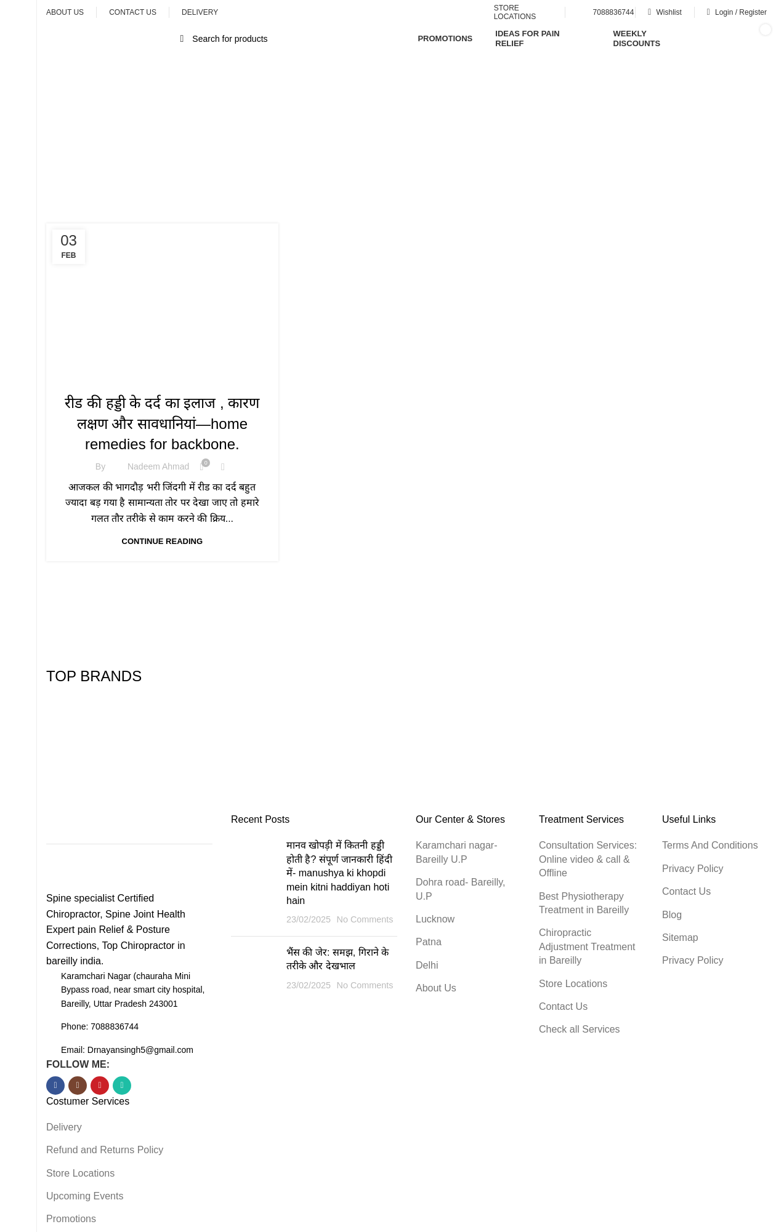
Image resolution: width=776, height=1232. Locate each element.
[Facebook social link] (55, 1085)
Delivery (64, 1127)
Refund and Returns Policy (104, 1150)
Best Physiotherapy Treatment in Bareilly (584, 903)
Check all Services (579, 1029)
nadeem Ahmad (158, 466)
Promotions (71, 1219)
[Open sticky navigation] (113, 38)
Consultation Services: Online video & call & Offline (588, 859)
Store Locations (80, 1173)
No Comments (364, 919)
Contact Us (563, 1006)
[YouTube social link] (100, 1085)
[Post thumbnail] (254, 882)
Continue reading (162, 541)
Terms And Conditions (710, 845)
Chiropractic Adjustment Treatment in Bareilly (587, 946)
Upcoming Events (84, 1196)
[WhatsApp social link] (122, 1085)
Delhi (427, 965)
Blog (672, 915)
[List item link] (129, 1026)
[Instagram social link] (77, 1085)
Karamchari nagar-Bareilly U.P (457, 852)
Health (162, 376)
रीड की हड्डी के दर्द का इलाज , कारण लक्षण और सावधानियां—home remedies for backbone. (162, 423)
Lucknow (435, 919)
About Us (436, 988)
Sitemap (680, 937)
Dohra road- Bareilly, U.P (461, 889)
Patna (429, 942)
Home (339, 154)
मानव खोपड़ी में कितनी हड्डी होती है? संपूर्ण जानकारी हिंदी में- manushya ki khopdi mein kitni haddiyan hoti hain (339, 873)
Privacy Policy (693, 868)
